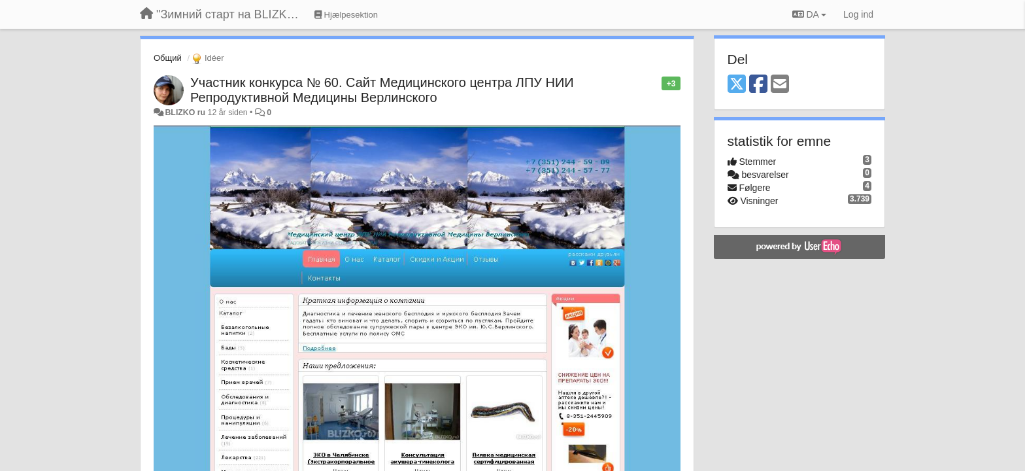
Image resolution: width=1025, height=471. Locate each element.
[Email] (780, 84)
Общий (168, 58)
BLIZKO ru (186, 112)
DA (809, 14)
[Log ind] (858, 14)
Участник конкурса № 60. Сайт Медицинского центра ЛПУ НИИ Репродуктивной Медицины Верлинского (382, 90)
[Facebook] (758, 84)
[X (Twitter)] (737, 84)
